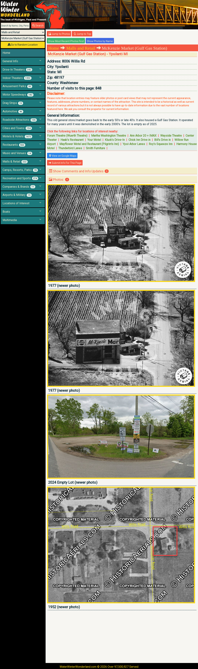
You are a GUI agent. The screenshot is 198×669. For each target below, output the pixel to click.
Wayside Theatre (171, 135)
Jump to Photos (59, 33)
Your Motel (94, 140)
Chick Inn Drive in (139, 140)
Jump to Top (82, 33)
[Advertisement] (122, 636)
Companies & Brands (19, 187)
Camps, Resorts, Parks (20, 170)
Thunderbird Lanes (70, 148)
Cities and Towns (17, 128)
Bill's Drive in (162, 140)
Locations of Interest (16, 203)
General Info (10, 61)
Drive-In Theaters (17, 69)
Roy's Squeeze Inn (160, 144)
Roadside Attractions (20, 120)
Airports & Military (17, 195)
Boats (6, 211)
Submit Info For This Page (65, 162)
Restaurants (14, 145)
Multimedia (10, 220)
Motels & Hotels (17, 136)
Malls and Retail (80, 48)
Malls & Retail (15, 161)
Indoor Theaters (17, 78)
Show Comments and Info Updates (79, 171)
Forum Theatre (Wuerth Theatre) (67, 135)
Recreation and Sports (20, 178)
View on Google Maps (62, 155)
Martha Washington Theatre (108, 135)
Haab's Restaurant (72, 140)
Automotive (13, 111)
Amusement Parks (17, 86)
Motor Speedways (18, 94)
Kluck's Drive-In (115, 140)
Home (6, 53)
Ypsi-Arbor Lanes (134, 144)
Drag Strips (13, 103)
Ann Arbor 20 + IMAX (143, 135)
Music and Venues (17, 153)
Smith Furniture (95, 148)
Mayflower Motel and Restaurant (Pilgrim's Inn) (89, 144)
